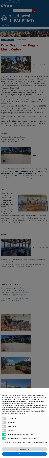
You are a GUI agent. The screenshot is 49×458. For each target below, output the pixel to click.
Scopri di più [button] (24, 449)
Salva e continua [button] (24, 454)
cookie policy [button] (30, 403)
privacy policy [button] (16, 397)
